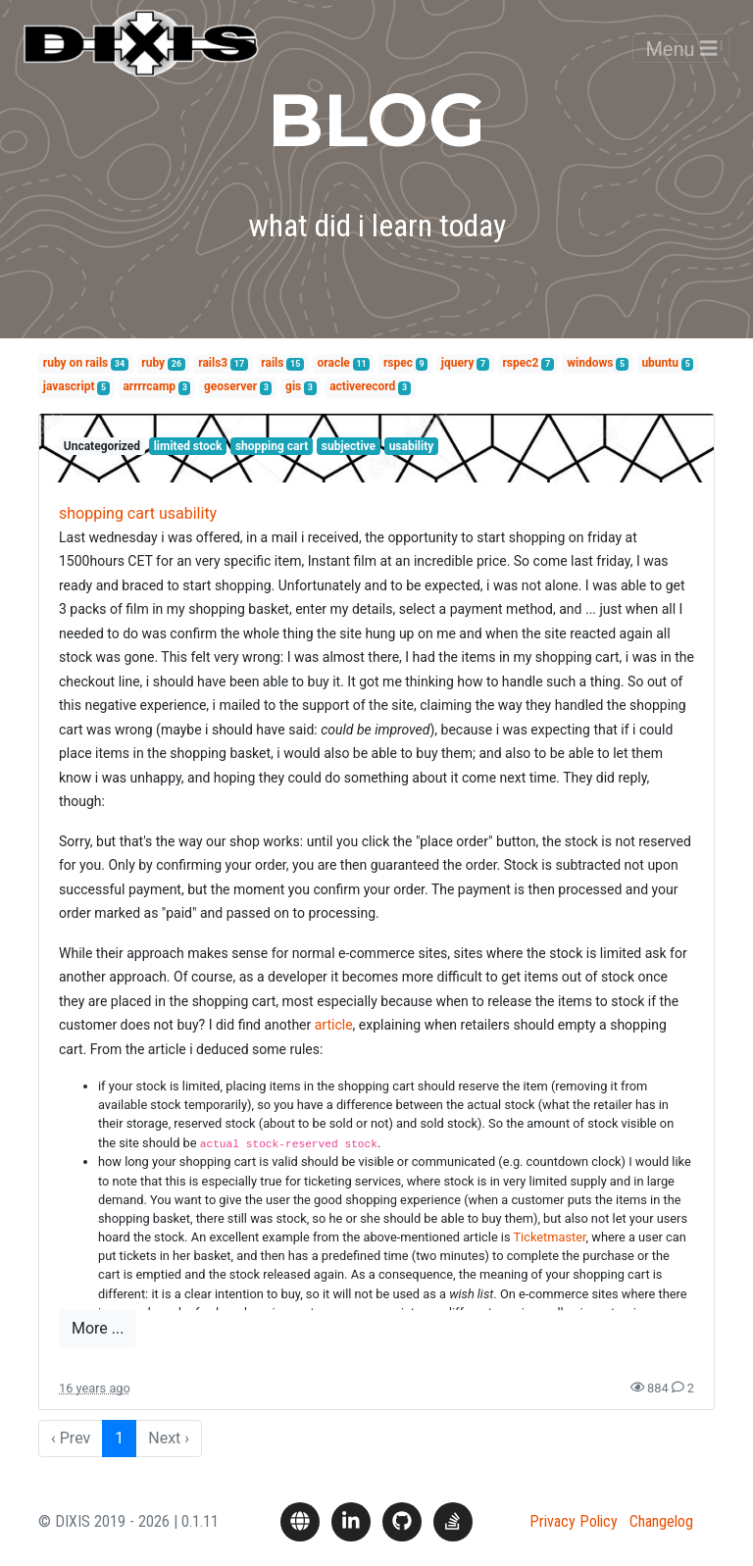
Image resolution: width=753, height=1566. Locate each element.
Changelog (661, 1521)
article (334, 1025)
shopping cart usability (138, 513)
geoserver (230, 386)
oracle (334, 363)
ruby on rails (75, 363)
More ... (98, 1328)
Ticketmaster (549, 1237)
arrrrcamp (149, 386)
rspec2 (520, 363)
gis (293, 386)
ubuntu (659, 363)
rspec (398, 363)
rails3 (212, 363)
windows (590, 363)
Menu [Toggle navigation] (681, 63)
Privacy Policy (573, 1521)
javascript (69, 386)
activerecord (362, 386)
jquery (458, 363)
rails (272, 363)
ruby (153, 363)
